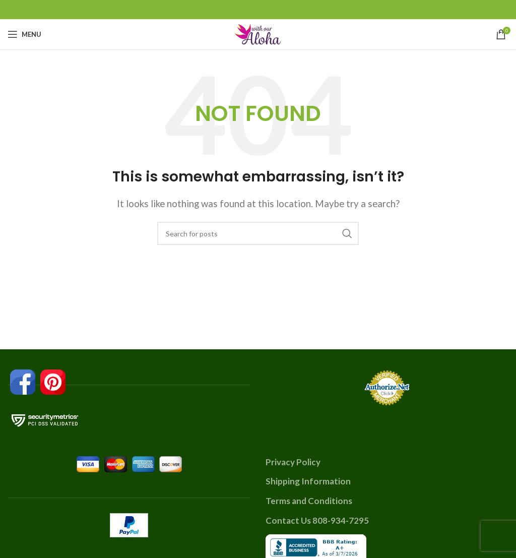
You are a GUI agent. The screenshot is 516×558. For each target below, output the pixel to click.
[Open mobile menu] (24, 34)
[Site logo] (258, 33)
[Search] (258, 233)
